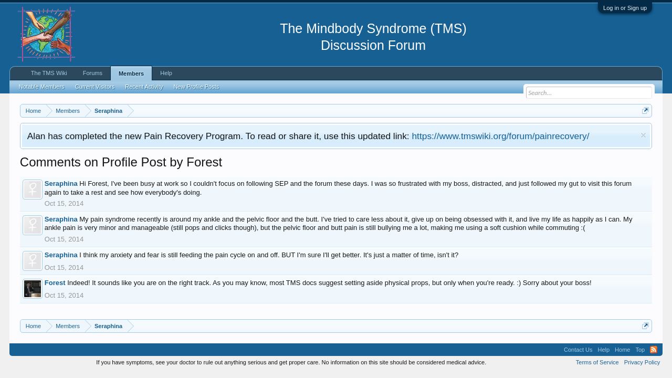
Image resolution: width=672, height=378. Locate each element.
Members (131, 73)
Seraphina (61, 183)
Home (622, 349)
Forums (92, 73)
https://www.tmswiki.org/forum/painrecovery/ (500, 136)
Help (166, 73)
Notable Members (42, 86)
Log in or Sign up (625, 8)
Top (640, 349)
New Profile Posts (196, 86)
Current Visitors (95, 86)
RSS (653, 349)
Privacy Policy (642, 362)
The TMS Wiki (49, 73)
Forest (55, 283)
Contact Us (578, 349)
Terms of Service (597, 362)
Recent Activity (144, 86)
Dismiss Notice (643, 135)
